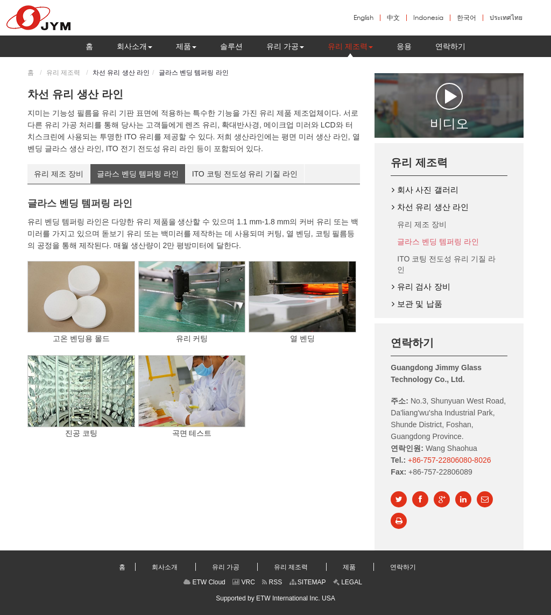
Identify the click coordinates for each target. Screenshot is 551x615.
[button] (134, 46)
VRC (243, 582)
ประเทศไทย (506, 18)
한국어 (466, 18)
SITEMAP (307, 582)
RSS (272, 582)
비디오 (449, 106)
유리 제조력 (63, 72)
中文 (393, 18)
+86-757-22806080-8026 (449, 460)
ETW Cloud (204, 582)
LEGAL (347, 582)
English (363, 18)
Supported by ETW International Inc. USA (275, 598)
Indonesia (428, 18)
